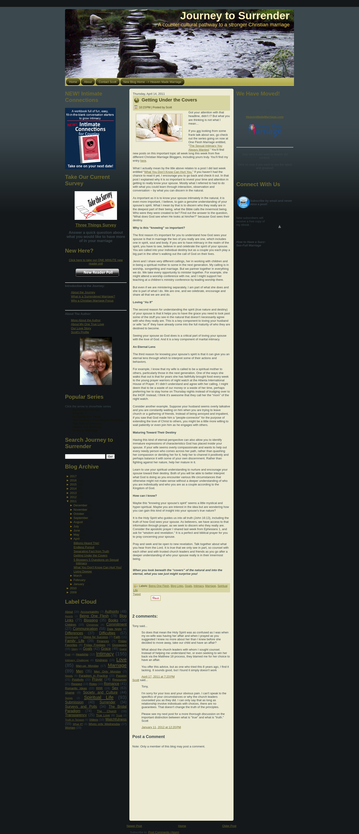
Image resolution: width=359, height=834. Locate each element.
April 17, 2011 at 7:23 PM (158, 676)
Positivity (78, 679)
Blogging (91, 620)
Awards (69, 616)
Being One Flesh (94, 616)
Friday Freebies (94, 645)
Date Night (114, 629)
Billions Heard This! (86, 543)
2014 (73, 488)
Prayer (97, 679)
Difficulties (107, 633)
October (78, 513)
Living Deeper (82, 571)
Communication (85, 629)
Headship (82, 654)
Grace (106, 649)
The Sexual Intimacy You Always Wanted (205, 147)
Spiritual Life (99, 697)
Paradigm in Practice (93, 675)
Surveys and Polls (81, 707)
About (69, 611)
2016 (73, 480)
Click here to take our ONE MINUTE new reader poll (96, 261)
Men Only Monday (107, 671)
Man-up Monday (87, 666)
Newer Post (134, 826)
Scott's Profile (80, 332)
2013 (73, 493)
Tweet (137, 594)
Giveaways (119, 645)
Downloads (71, 636)
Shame (69, 692)
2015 (73, 484)
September (80, 518)
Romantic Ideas (76, 688)
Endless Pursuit (83, 547)
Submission (74, 702)
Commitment (116, 624)
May (76, 534)
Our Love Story (81, 328)
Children (70, 624)
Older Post (229, 826)
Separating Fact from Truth (91, 551)
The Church (107, 711)
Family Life (74, 641)
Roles (93, 684)
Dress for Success (95, 637)
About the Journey (83, 292)
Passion (121, 675)
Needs (69, 675)
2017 (73, 476)
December (80, 505)
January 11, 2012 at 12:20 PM (161, 727)
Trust (119, 715)
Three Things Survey (95, 225)
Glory (74, 648)
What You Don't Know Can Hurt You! (97, 567)
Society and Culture (100, 692)
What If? (78, 723)
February (79, 580)
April (76, 538)
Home (182, 826)
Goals (87, 649)
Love (121, 659)
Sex (115, 688)
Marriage (117, 665)
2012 (73, 497)
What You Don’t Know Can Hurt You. (168, 172)
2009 (73, 592)
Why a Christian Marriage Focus (92, 300)
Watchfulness (116, 719)
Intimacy (105, 653)
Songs (69, 697)
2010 (73, 588)
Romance (111, 684)
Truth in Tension (74, 719)
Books (113, 620)
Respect (76, 684)
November (80, 509)
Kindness (101, 660)
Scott (135, 680)
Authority (112, 611)
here (143, 160)
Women (70, 727)
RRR (99, 688)
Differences (74, 633)
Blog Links (177, 586)
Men (79, 671)
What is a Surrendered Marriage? (93, 296)
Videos (93, 719)
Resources (119, 679)
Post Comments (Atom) (163, 832)
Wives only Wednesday (104, 724)
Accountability (89, 611)
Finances (103, 641)
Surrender (107, 702)
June (76, 530)
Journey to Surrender (235, 15)
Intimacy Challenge (77, 660)
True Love (103, 715)
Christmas (92, 624)
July (76, 526)
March (77, 575)
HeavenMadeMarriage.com (264, 117)
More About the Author (86, 320)
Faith (117, 637)
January (78, 584)
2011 (73, 501)
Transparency (76, 715)
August (78, 522)
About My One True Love (87, 324)
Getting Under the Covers (90, 555)
